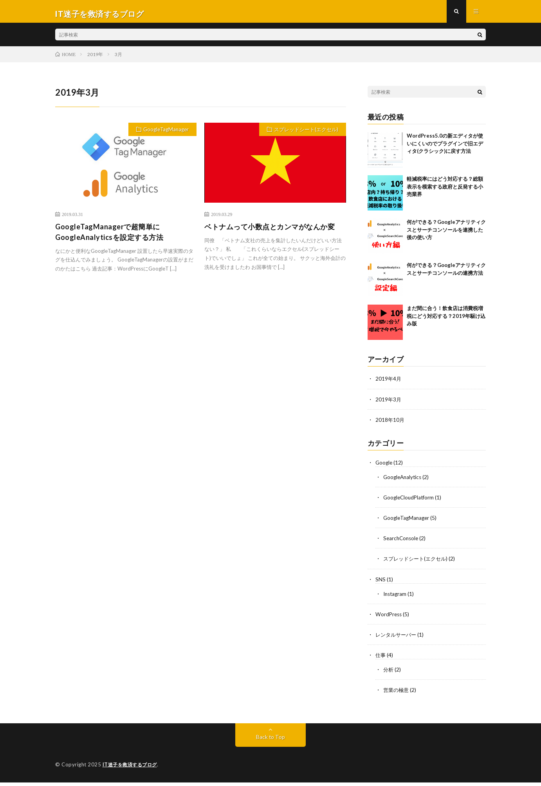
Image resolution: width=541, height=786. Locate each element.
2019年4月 (388, 383)
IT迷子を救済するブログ (132, 768)
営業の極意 (397, 693)
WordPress (389, 618)
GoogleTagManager (166, 134)
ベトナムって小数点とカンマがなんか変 (269, 231)
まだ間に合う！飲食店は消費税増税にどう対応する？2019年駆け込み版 (446, 320)
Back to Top (270, 740)
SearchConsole (401, 542)
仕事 (380, 658)
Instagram (395, 597)
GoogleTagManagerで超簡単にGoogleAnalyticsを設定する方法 (109, 236)
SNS (380, 583)
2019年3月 (388, 403)
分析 (388, 673)
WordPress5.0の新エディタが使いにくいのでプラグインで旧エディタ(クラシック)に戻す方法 (445, 148)
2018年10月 (390, 424)
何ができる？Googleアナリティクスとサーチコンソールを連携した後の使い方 (446, 234)
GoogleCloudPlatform (410, 501)
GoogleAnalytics (403, 481)
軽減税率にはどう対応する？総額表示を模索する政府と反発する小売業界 (445, 191)
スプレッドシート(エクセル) (306, 134)
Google (384, 466)
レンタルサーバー (397, 638)
